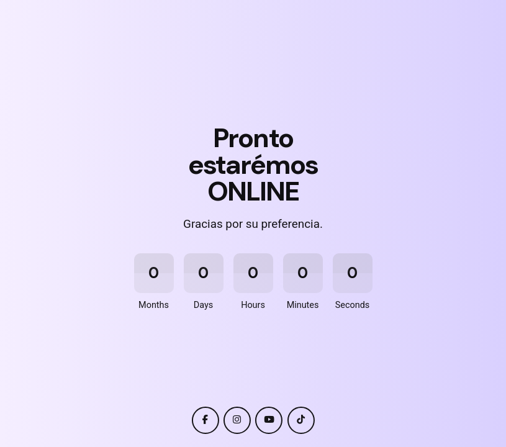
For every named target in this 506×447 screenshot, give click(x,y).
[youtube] (268, 420)
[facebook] (205, 420)
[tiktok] (301, 420)
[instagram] (237, 420)
